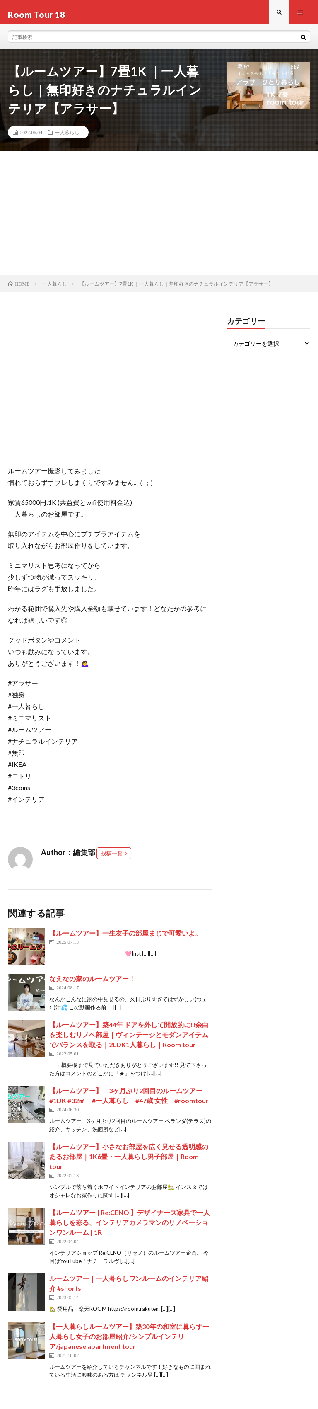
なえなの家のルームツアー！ (92, 983)
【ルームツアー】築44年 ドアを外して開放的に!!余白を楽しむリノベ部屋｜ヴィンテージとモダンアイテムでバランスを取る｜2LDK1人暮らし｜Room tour (129, 1039)
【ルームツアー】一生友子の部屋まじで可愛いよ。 (125, 938)
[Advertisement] (159, 218)
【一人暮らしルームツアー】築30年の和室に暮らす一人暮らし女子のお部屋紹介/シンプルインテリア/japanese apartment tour (129, 1341)
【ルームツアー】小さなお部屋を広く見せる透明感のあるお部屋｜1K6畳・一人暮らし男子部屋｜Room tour (128, 1161)
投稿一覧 (112, 858)
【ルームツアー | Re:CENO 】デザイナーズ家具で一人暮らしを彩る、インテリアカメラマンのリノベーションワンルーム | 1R (129, 1227)
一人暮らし (67, 137)
